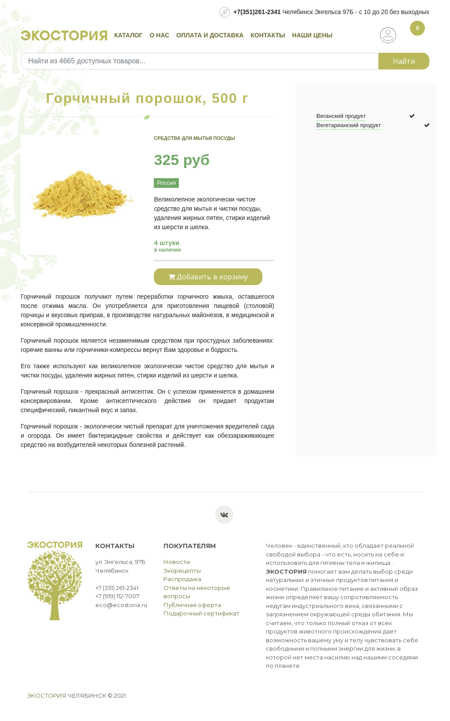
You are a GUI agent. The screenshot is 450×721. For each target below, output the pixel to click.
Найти (404, 61)
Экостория (46, 695)
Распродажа (182, 578)
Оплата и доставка (209, 35)
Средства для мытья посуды (194, 138)
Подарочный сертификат (201, 613)
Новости (176, 561)
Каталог (128, 35)
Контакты (267, 35)
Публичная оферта (192, 604)
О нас (160, 35)
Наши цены (312, 35)
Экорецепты (182, 570)
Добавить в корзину (208, 277)
